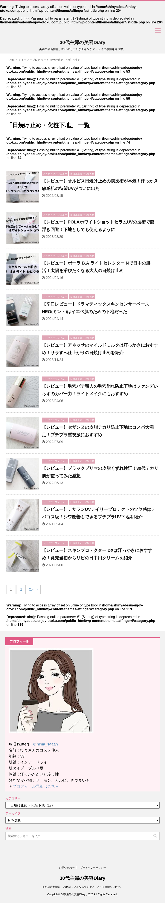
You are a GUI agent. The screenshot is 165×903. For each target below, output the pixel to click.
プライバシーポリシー (93, 867)
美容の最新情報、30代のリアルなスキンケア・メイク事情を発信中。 (82, 886)
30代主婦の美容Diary (82, 42)
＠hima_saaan (45, 744)
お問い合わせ (67, 867)
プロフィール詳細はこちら (35, 786)
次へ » (33, 589)
